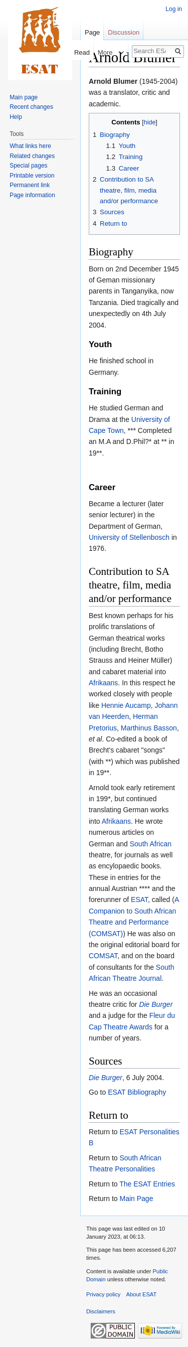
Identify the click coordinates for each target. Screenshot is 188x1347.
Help (16, 116)
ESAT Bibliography (137, 1092)
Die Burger (155, 1004)
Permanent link (30, 185)
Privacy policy (103, 1294)
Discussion (123, 32)
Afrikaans (103, 683)
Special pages (28, 165)
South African (150, 844)
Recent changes (31, 106)
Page (92, 32)
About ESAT (141, 1294)
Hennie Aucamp (126, 705)
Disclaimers (100, 1311)
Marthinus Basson (149, 728)
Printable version (32, 175)
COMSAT (103, 956)
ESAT (139, 899)
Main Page (136, 1198)
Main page (24, 97)
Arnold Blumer (113, 81)
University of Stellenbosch (129, 537)
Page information (32, 195)
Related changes (32, 156)
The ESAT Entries (147, 1184)
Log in (173, 9)
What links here (30, 145)
